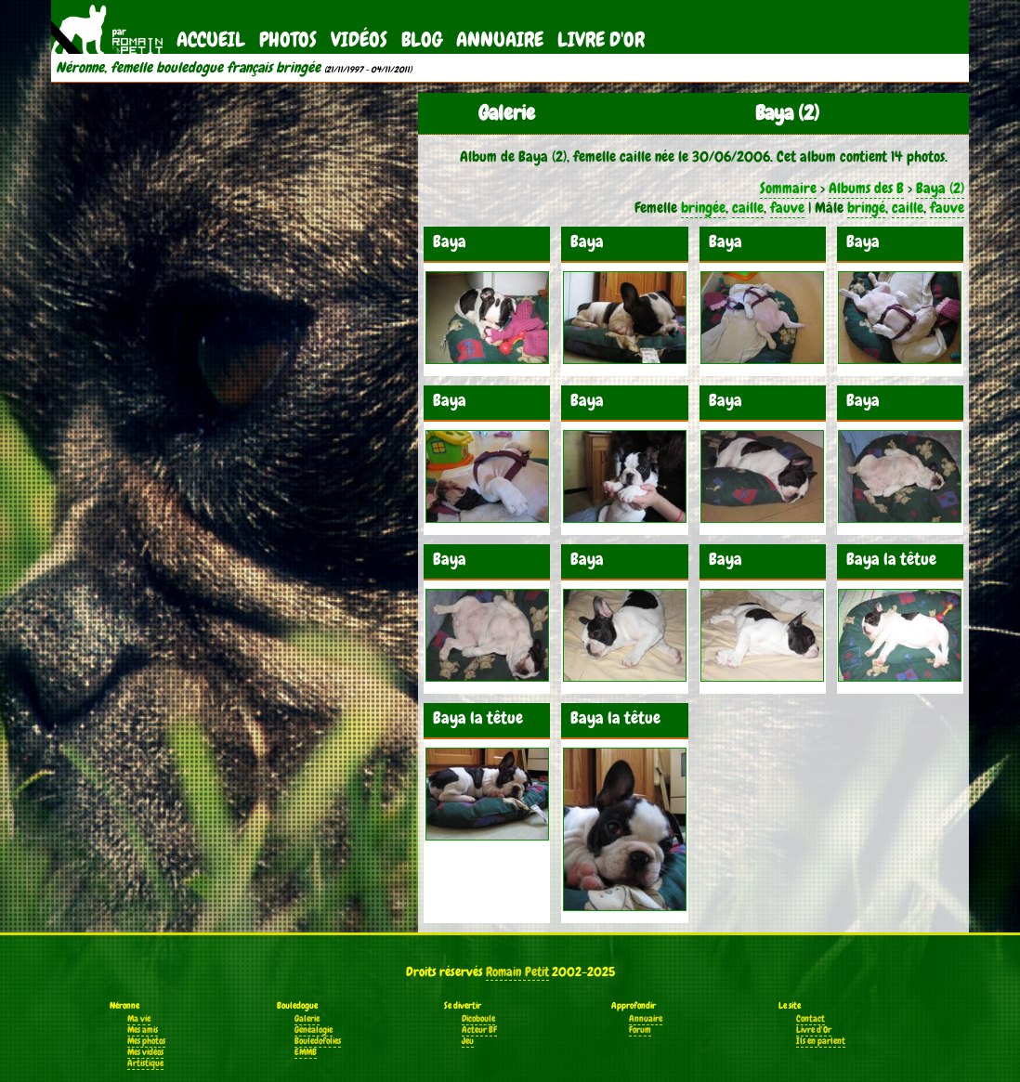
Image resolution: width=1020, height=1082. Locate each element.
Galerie (307, 1018)
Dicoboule (478, 1018)
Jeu (468, 1041)
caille (748, 207)
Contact (810, 1018)
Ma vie (138, 1018)
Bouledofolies (317, 1041)
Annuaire (499, 39)
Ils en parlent (820, 1041)
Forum (640, 1030)
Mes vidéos (145, 1052)
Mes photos (146, 1041)
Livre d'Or (601, 39)
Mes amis (142, 1030)
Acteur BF (479, 1030)
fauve (787, 207)
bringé (866, 207)
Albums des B (866, 188)
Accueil (211, 39)
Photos (288, 39)
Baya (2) (940, 188)
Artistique (145, 1063)
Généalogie (313, 1030)
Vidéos (359, 39)
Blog (421, 39)
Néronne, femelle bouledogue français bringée (188, 68)
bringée (703, 207)
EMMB (305, 1052)
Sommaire (788, 188)
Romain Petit (517, 971)
